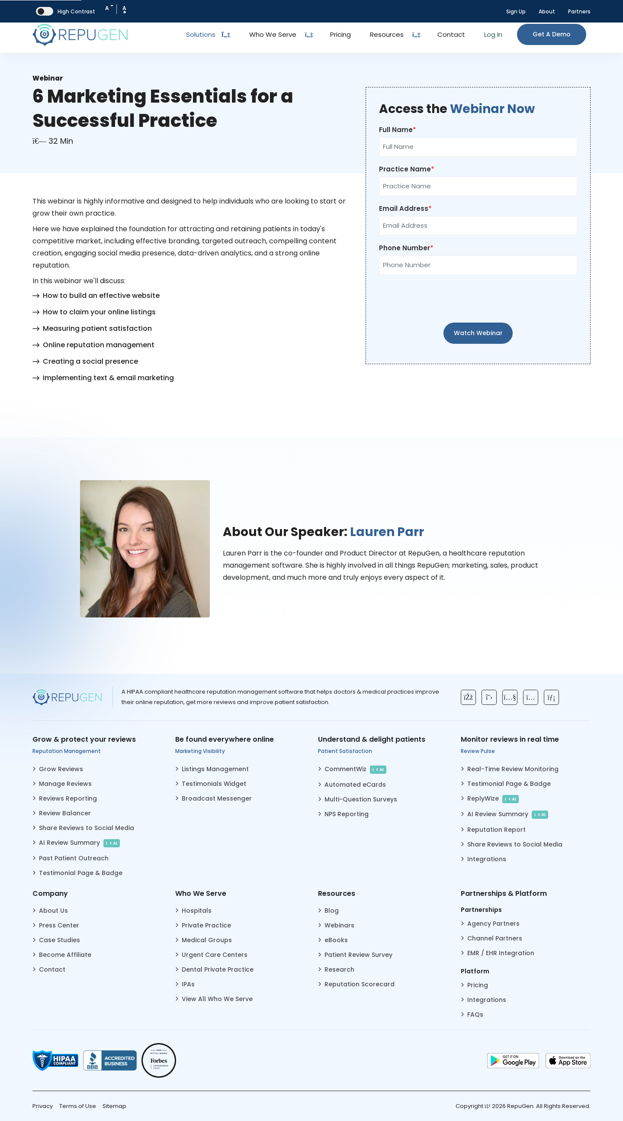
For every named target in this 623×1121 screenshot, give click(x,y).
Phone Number (404, 247)
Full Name (396, 129)
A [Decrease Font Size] (109, 7)
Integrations (486, 859)
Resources (387, 34)
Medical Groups (207, 940)
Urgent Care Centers (214, 954)
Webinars (339, 925)
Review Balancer (65, 813)
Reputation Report (496, 829)
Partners (579, 11)
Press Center (59, 925)
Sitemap (114, 1106)
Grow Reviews (61, 769)
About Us (53, 910)
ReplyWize (493, 798)
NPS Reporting (346, 814)
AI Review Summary (79, 842)
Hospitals (197, 910)
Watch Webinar (478, 333)
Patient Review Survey (358, 954)
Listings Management (215, 769)
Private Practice (206, 925)
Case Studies (59, 940)
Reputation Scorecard (359, 984)
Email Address (403, 208)
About (547, 11)
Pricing (340, 34)
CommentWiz (355, 769)
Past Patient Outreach (74, 858)
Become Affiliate (65, 954)
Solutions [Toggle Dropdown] (208, 34)
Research (339, 969)
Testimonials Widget (214, 783)
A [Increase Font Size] (124, 10)
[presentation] (478, 299)
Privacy (42, 1106)
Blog (331, 910)
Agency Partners (493, 923)
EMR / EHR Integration (500, 953)
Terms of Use (77, 1106)
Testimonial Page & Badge (80, 873)
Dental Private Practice (218, 969)
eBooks (336, 940)
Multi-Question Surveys (360, 799)
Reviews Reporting (68, 798)
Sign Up (516, 11)
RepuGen (520, 1106)
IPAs (188, 984)
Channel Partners (494, 938)
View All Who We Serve (217, 999)
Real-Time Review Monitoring (513, 769)
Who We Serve (272, 34)
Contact (451, 34)
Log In (493, 34)
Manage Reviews (65, 783)
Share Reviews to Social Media (86, 828)
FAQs (475, 1014)
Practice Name (405, 169)
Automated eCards (355, 784)
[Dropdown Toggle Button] (308, 34)
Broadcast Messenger (217, 798)
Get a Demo (552, 34)
